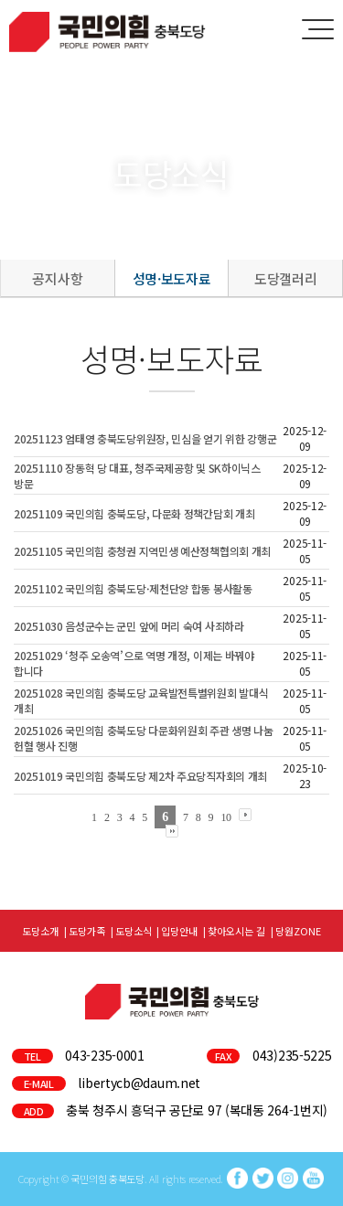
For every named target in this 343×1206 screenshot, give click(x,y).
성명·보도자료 (172, 278)
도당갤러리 (285, 278)
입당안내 (179, 930)
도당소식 (133, 930)
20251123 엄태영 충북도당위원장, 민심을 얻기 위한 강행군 (145, 438)
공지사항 (57, 278)
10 (225, 817)
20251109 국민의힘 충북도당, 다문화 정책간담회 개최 (134, 513)
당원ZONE (298, 930)
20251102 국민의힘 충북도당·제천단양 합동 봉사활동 (133, 588)
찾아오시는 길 (236, 930)
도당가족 (87, 930)
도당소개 (40, 930)
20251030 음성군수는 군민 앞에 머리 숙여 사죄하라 (129, 626)
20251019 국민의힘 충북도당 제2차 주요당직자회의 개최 (140, 776)
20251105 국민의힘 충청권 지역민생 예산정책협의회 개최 (142, 551)
